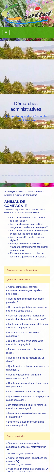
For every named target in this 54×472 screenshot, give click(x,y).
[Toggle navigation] (6, 32)
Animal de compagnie (26, 195)
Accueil (10, 116)
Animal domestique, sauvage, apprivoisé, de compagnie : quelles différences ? (24, 290)
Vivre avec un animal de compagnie (28, 469)
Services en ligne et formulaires (22, 270)
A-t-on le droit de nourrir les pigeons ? (27, 391)
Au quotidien (25, 116)
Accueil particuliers (14, 191)
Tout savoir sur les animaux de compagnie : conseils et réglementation (26, 447)
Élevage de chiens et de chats (25, 243)
